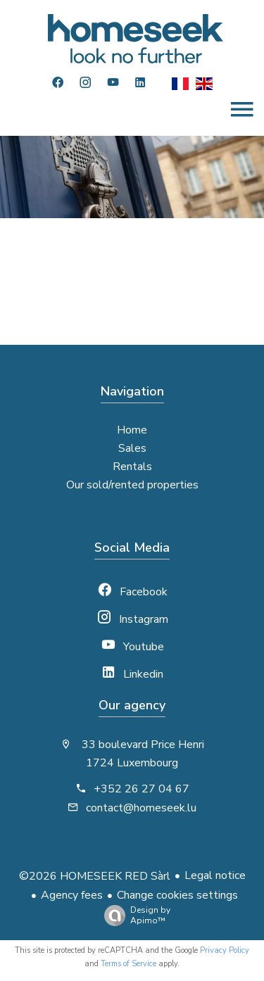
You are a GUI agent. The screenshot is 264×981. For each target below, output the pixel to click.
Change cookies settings (177, 895)
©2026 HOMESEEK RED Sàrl (94, 876)
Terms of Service (128, 963)
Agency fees (72, 895)
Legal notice (215, 875)
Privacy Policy (224, 950)
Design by (133, 915)
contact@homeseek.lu (141, 808)
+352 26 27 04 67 (141, 789)
